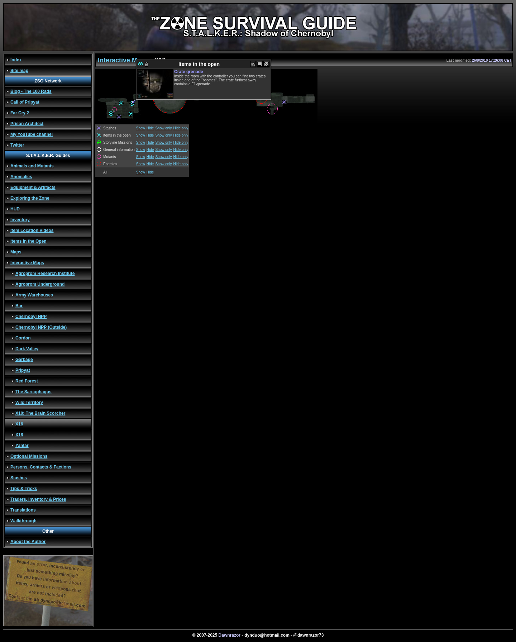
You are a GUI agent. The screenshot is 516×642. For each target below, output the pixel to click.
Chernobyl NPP (31, 316)
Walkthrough (23, 520)
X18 (19, 434)
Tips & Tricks (23, 488)
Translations (23, 510)
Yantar (22, 445)
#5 (253, 64)
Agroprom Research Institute (45, 273)
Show (140, 128)
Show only (163, 128)
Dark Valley (26, 348)
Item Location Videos (31, 230)
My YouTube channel (31, 134)
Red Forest (26, 381)
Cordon (23, 338)
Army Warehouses (34, 295)
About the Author (28, 541)
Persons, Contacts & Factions (40, 467)
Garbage (24, 359)
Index (16, 59)
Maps (16, 252)
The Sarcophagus (33, 391)
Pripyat (22, 370)
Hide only (180, 128)
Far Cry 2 (19, 112)
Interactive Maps (27, 262)
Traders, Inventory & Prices (38, 499)
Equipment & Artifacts (33, 187)
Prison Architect (26, 123)
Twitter (17, 145)
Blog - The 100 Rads (31, 91)
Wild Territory (29, 402)
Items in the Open (28, 241)
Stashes (18, 477)
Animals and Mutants (32, 165)
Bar (19, 305)
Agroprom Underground (39, 284)
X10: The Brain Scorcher (40, 413)
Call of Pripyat (24, 102)
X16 (19, 424)
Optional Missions (28, 456)
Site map (19, 70)
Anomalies (21, 176)
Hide (150, 128)
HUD (15, 208)
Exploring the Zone (29, 198)
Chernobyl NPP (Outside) (41, 327)
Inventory (20, 219)
